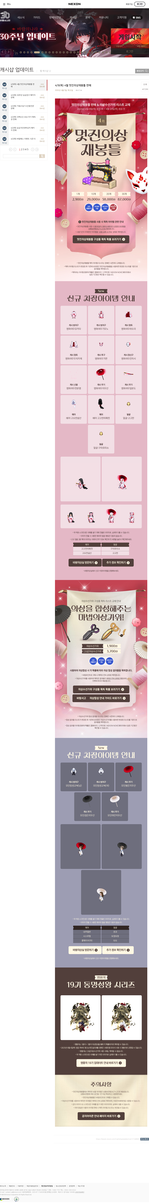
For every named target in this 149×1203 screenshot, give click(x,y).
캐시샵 (73, 17)
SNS (137, 18)
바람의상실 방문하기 (83, 562)
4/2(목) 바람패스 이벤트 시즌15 (23, 139)
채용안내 (12, 1186)
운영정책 (72, 1186)
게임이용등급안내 (32, 1186)
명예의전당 (55, 17)
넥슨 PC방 (81, 1186)
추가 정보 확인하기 (116, 562)
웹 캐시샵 (44, 71)
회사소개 (3, 1186)
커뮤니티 (103, 17)
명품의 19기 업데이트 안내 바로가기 (99, 1063)
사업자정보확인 (79, 1192)
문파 (87, 17)
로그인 (140, 4)
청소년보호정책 (61, 1186)
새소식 (21, 17)
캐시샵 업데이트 (17, 70)
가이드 (36, 17)
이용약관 (20, 1186)
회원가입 (129, 4)
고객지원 (122, 17)
